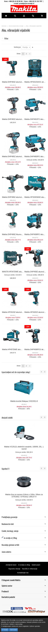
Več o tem (13, 630)
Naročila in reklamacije (29, 569)
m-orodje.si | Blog (24, 565)
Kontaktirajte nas (22, 573)
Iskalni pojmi (36, 565)
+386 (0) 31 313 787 (35, 1)
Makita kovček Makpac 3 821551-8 (24, 401)
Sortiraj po (17, 47)
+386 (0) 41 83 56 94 (15, 1)
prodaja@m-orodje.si (26, 3)
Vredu (5, 630)
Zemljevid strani (11, 565)
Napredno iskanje (14, 569)
